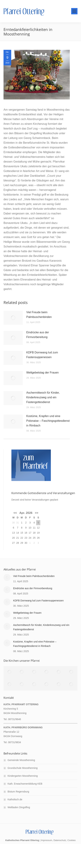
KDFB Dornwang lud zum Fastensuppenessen (42, 355)
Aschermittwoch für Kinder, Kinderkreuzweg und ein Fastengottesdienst (43, 397)
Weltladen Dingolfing (19, 807)
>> (36, 513)
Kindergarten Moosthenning (23, 775)
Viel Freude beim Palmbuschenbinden (39, 314)
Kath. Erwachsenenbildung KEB (25, 783)
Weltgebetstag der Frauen (42, 372)
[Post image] (13, 318)
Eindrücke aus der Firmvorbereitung (37, 335)
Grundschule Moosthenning (23, 768)
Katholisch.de (15, 799)
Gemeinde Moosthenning (21, 760)
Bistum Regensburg (18, 791)
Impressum (46, 840)
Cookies (71, 840)
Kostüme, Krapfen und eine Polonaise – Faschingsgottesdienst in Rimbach (48, 421)
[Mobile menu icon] (74, 11)
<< (15, 513)
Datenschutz (59, 840)
